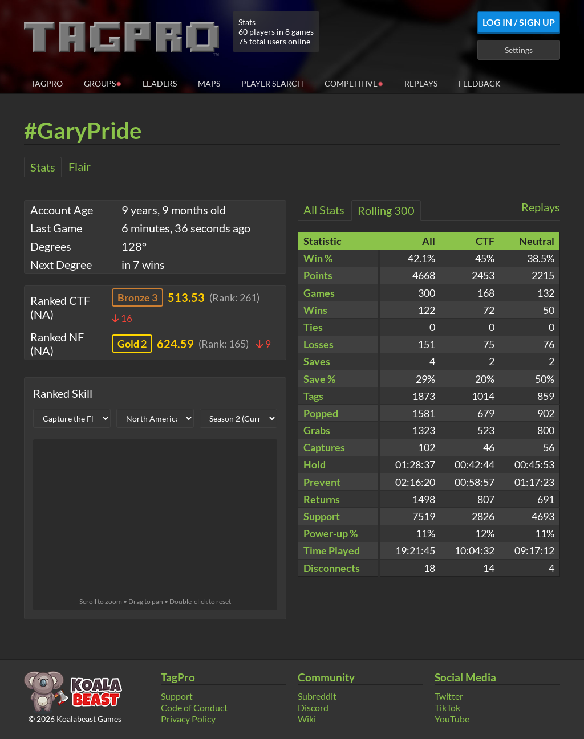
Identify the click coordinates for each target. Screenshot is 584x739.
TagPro (47, 83)
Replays (420, 83)
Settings (519, 50)
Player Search (272, 83)
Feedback (480, 83)
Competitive (354, 83)
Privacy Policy (188, 718)
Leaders (160, 83)
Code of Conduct (194, 707)
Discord (313, 707)
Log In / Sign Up (518, 22)
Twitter (449, 696)
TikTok (447, 707)
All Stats (323, 210)
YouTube (452, 718)
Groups (102, 83)
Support (177, 696)
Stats (42, 167)
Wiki (307, 718)
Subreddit (317, 696)
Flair (79, 166)
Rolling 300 (386, 210)
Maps (209, 83)
